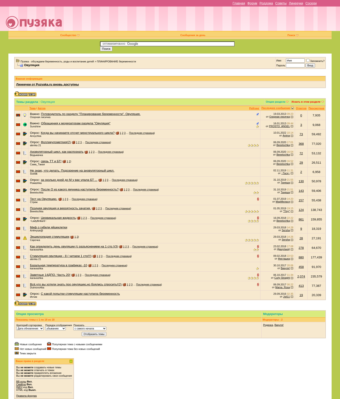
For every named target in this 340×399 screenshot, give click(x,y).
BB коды (21, 381)
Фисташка (284, 258)
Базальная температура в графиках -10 (58, 265)
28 (301, 238)
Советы (281, 3)
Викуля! (285, 268)
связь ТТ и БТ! (51, 161)
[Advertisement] (203, 20)
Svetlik (33, 173)
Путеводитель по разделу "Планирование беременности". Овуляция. (91, 114)
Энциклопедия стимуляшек (49, 236)
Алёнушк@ (36, 230)
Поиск (293, 35)
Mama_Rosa (282, 287)
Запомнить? (315, 61)
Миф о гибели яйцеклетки (48, 227)
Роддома (266, 3)
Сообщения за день (192, 35)
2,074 (301, 276)
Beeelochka (283, 145)
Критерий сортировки (29, 325)
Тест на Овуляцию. (43, 199)
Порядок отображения (58, 325)
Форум (252, 3)
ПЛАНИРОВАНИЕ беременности (116, 61)
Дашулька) (283, 249)
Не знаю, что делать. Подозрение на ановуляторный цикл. (72, 170)
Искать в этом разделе (305, 101)
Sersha (286, 230)
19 (301, 295)
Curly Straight (282, 277)
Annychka (35, 136)
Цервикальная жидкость (58, 218)
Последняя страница (141, 133)
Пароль (280, 65)
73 (301, 134)
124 (301, 210)
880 (301, 257)
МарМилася (283, 201)
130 (301, 181)
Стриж (34, 202)
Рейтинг (254, 108)
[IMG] (19, 387)
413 (301, 285)
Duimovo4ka (37, 287)
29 (301, 162)
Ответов (301, 108)
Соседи (311, 3)
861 (301, 219)
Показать (78, 325)
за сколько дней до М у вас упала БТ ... (69, 180)
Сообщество (70, 35)
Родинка (268, 325)
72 (301, 153)
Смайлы (21, 384)
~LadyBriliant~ (38, 221)
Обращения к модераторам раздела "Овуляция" (76, 123)
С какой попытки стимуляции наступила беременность (80, 293)
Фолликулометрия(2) (56, 142)
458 (301, 267)
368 (301, 143)
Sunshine (35, 126)
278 (301, 248)
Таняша (285, 182)
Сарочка (35, 240)
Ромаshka (36, 183)
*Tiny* (286, 211)
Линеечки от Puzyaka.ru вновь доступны (47, 84)
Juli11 (286, 296)
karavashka (36, 249)
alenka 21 (35, 145)
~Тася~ (285, 173)
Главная (238, 3)
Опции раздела (275, 101)
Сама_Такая (37, 164)
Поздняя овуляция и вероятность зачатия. (60, 208)
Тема (32, 108)
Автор (41, 108)
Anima (286, 135)
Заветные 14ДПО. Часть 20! (50, 275)
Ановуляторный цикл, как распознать (56, 151)
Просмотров (316, 108)
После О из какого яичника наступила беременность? (80, 189)
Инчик (33, 296)
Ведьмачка (36, 155)
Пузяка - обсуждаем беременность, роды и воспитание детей (57, 61)
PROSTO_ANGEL (279, 126)
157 (301, 200)
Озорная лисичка (40, 117)
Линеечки (296, 3)
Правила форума (26, 395)
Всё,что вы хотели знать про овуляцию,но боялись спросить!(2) (75, 284)
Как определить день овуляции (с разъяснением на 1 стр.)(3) (74, 246)
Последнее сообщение (275, 108)
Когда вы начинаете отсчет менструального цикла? (77, 133)
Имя (278, 60)
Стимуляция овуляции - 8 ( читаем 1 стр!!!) (60, 256)
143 (301, 191)
